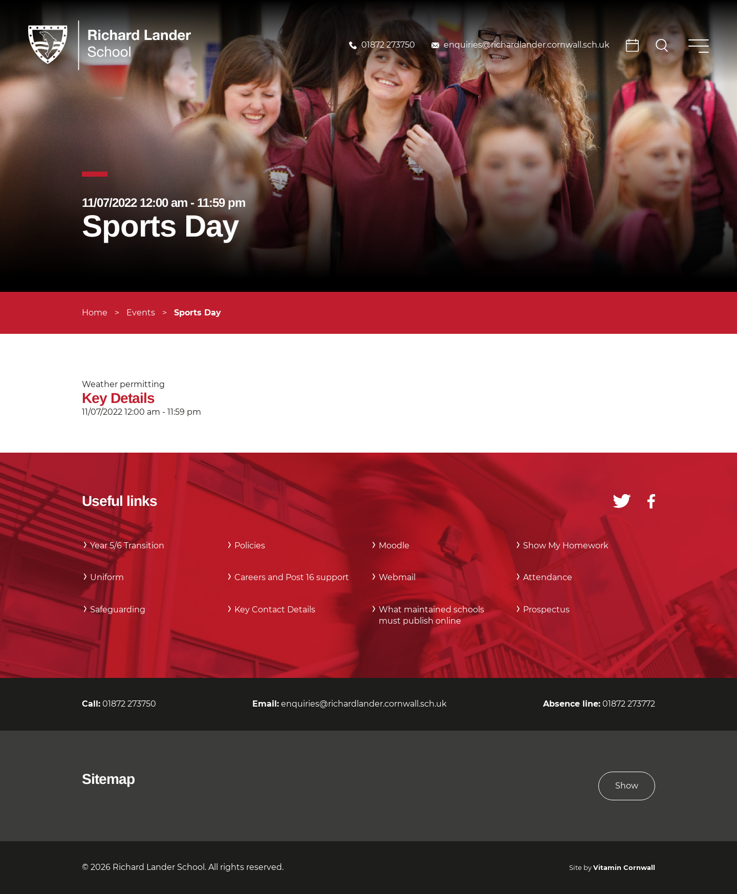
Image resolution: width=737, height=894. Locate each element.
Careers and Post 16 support (291, 577)
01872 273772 (628, 704)
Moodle (394, 545)
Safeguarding (117, 609)
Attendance (547, 577)
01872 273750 (388, 45)
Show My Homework (566, 545)
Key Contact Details (274, 609)
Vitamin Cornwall (624, 867)
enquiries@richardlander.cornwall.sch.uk (527, 45)
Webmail (397, 577)
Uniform (107, 577)
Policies (249, 545)
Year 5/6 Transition (127, 545)
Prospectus (546, 609)
